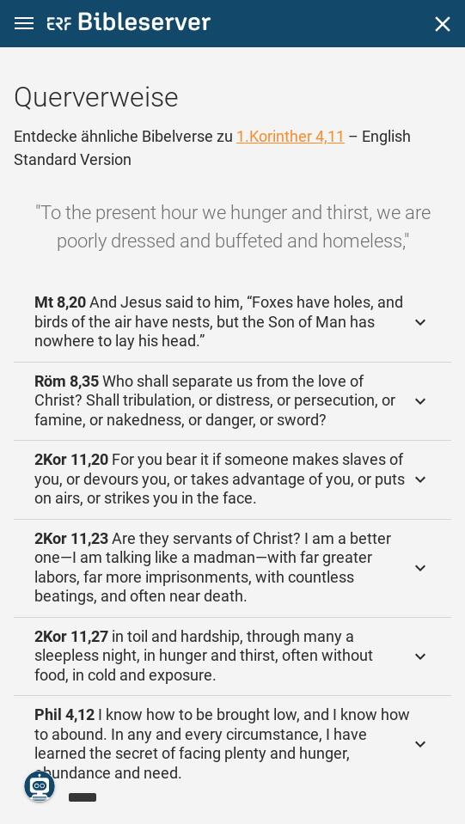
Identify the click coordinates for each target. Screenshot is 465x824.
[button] (24, 23)
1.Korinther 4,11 (290, 136)
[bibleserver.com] (129, 24)
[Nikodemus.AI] (39, 786)
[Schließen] (442, 24)
